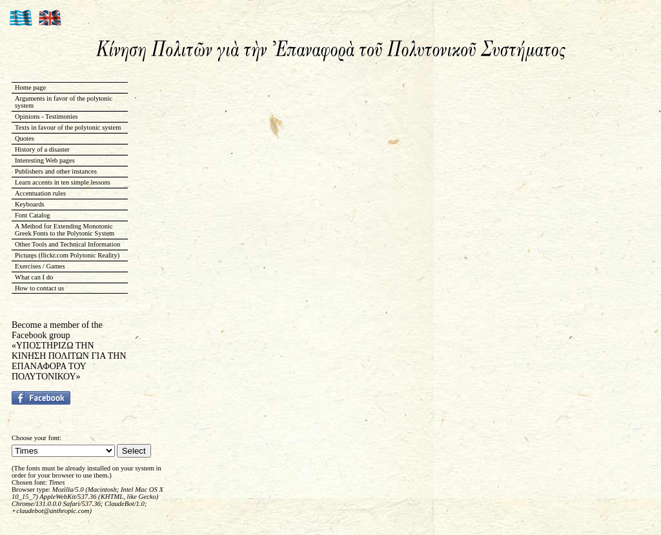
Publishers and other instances (56, 171)
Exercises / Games (40, 266)
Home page (30, 87)
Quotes (24, 138)
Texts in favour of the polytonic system (68, 127)
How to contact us (39, 288)
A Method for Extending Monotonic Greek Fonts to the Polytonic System (64, 230)
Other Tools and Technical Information (67, 244)
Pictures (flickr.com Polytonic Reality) (67, 255)
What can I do (34, 277)
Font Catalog (32, 215)
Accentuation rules (40, 193)
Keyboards (30, 204)
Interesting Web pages (45, 160)
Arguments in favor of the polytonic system (63, 102)
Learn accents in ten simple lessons (62, 182)
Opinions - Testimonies (46, 116)
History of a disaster (42, 149)
